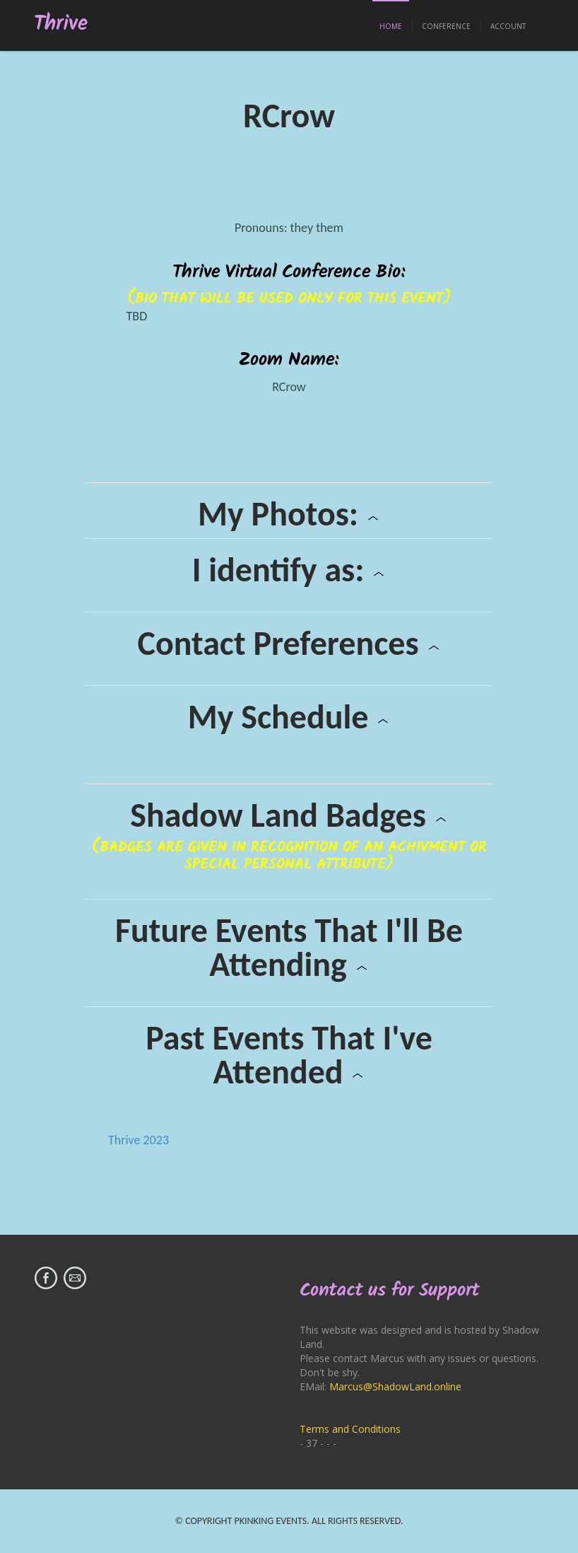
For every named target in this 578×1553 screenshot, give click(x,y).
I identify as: (289, 570)
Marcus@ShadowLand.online (395, 1386)
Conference (446, 26)
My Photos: (289, 514)
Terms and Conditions (350, 1429)
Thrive (61, 24)
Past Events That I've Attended (289, 1055)
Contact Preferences (288, 644)
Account (508, 26)
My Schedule (289, 717)
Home (390, 26)
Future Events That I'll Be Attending (289, 948)
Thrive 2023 (138, 1140)
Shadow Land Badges (288, 815)
